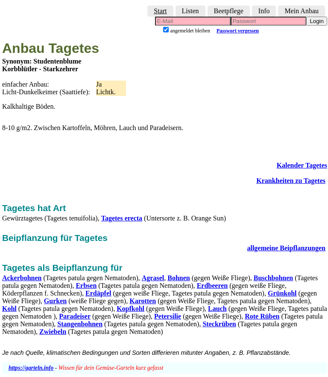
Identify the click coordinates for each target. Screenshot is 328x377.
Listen (190, 10)
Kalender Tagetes (302, 165)
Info (264, 10)
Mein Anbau (301, 10)
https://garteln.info (31, 368)
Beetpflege (228, 10)
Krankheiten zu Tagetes (290, 180)
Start (160, 10)
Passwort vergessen (238, 31)
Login (317, 21)
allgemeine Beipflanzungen (286, 248)
